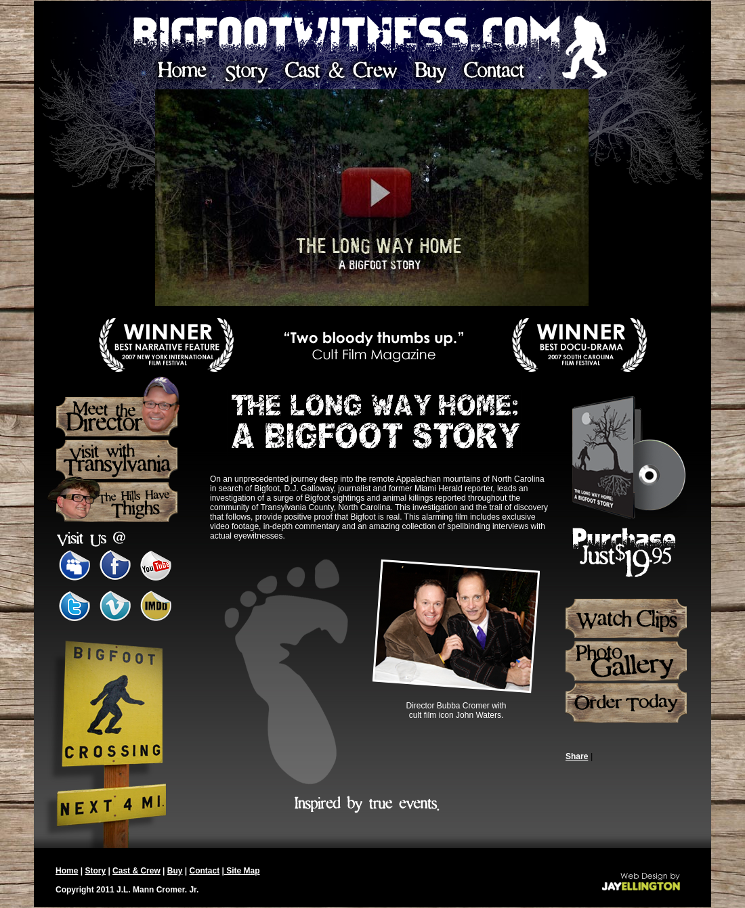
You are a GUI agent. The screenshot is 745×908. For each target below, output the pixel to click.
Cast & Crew (136, 871)
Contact (205, 871)
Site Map (242, 871)
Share (577, 756)
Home (67, 871)
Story (95, 871)
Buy (175, 871)
